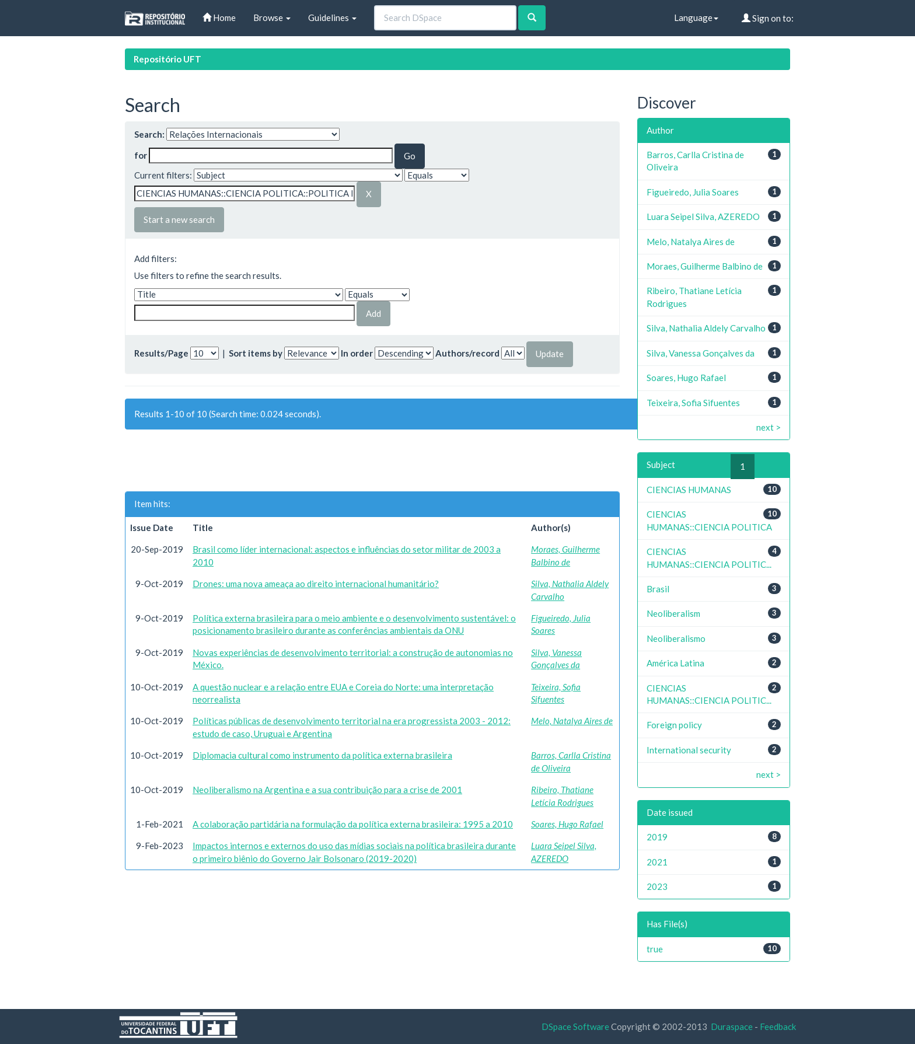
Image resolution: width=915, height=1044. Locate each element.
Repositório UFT (167, 59)
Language (696, 17)
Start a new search (179, 219)
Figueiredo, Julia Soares (693, 192)
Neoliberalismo (676, 638)
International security (689, 750)
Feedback (778, 1026)
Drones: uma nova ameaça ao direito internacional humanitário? (316, 583)
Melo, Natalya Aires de (572, 720)
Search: (149, 134)
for (140, 155)
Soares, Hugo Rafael (567, 824)
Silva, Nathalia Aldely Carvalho (706, 328)
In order (357, 353)
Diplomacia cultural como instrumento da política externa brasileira (322, 755)
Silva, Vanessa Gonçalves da (701, 353)
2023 (657, 886)
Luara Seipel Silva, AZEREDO (703, 216)
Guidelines (332, 17)
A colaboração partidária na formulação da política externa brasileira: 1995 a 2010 (353, 824)
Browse (272, 17)
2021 (657, 862)
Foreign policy (674, 725)
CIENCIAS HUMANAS (689, 489)
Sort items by (255, 353)
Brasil (658, 589)
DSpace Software (575, 1026)
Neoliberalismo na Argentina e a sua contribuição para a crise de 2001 (327, 789)
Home (219, 17)
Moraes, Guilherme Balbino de (705, 266)
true (655, 949)
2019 (657, 837)
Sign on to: (768, 18)
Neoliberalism (673, 613)
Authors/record (467, 353)
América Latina (675, 663)
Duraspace (732, 1026)
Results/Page (161, 353)
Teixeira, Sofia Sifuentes (693, 402)
